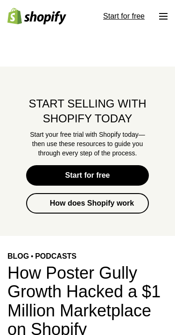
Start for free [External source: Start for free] (124, 16)
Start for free (87, 175)
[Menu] (163, 16)
